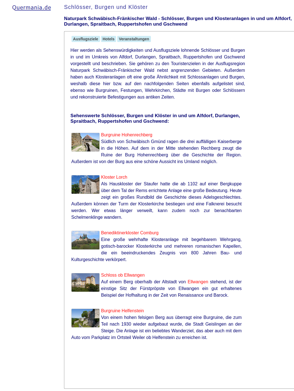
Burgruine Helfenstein (122, 310)
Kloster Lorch (114, 177)
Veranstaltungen (134, 39)
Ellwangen (198, 281)
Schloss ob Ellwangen (123, 275)
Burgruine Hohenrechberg (126, 134)
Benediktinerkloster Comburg (129, 232)
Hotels (109, 39)
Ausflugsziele (85, 39)
